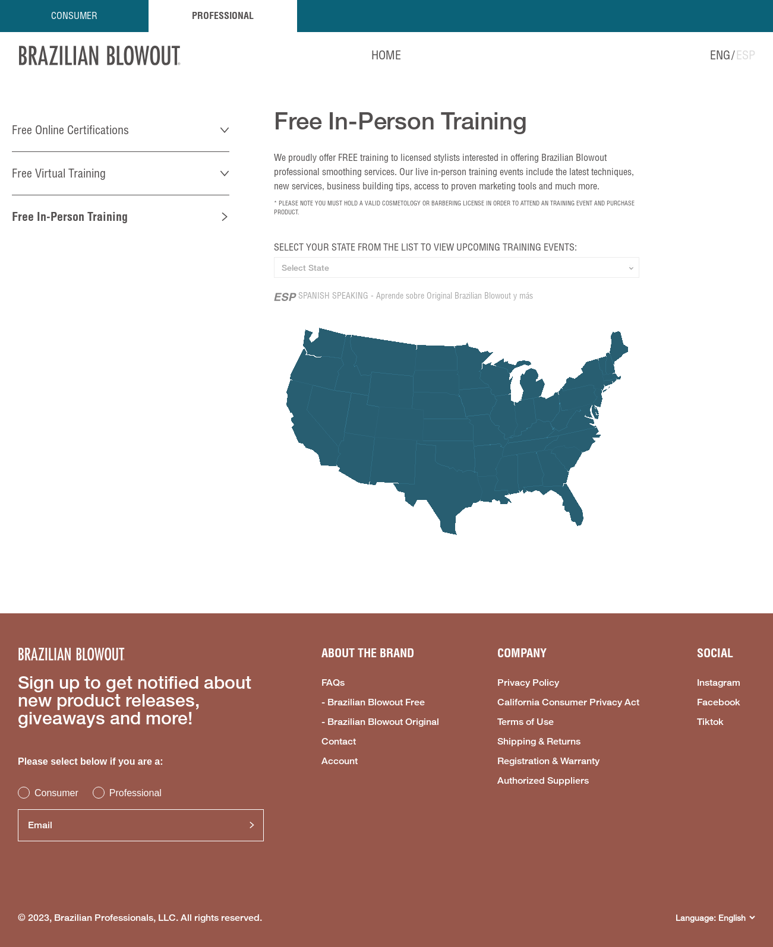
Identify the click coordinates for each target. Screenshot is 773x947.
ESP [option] (745, 55)
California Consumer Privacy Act (568, 702)
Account (339, 761)
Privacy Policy (528, 682)
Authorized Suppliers (543, 780)
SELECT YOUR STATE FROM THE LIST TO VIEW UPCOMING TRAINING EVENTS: (425, 247)
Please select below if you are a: (90, 761)
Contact (338, 741)
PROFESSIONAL (223, 15)
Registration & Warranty (548, 761)
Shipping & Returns (538, 741)
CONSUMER (74, 15)
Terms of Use (525, 722)
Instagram (718, 682)
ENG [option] (720, 55)
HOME (386, 54)
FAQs (333, 682)
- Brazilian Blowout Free (373, 702)
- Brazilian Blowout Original (380, 722)
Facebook (718, 702)
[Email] (141, 825)
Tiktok (710, 722)
